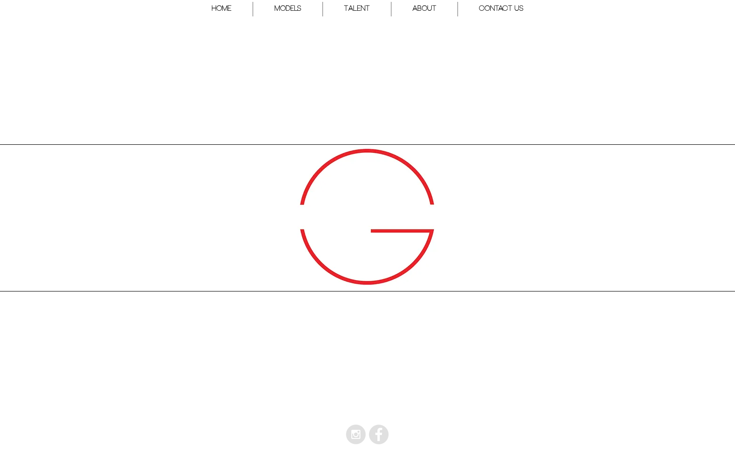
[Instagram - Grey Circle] (356, 434)
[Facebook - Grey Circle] (379, 434)
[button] (287, 9)
